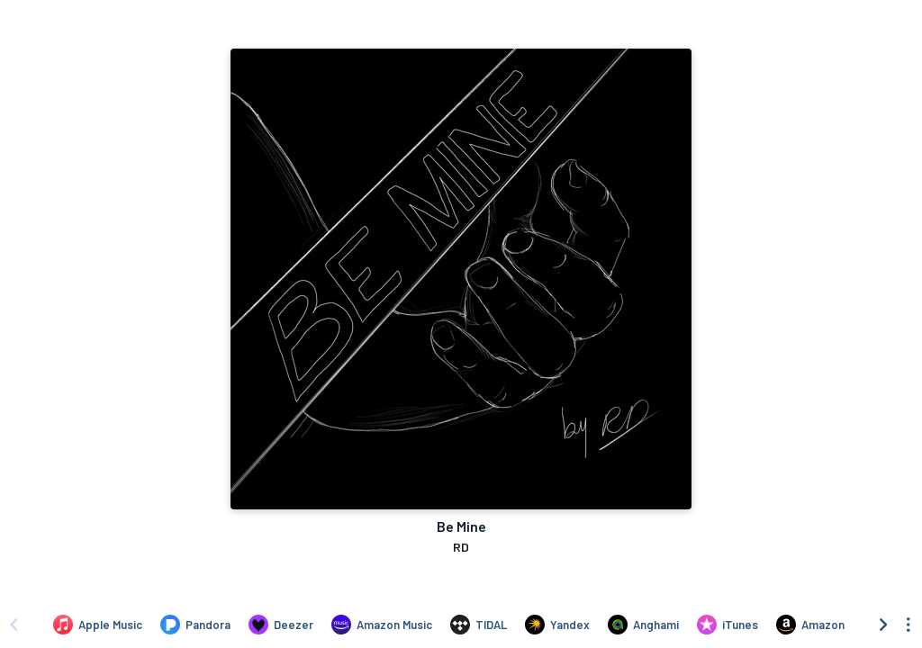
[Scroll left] (13, 624)
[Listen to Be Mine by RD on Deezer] (281, 625)
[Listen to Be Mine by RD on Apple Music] (97, 625)
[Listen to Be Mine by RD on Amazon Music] (381, 625)
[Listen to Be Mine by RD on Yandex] (557, 625)
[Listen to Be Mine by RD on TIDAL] (478, 625)
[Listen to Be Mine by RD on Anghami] (643, 625)
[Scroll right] (883, 624)
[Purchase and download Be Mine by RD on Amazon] (810, 625)
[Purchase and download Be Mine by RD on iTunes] (727, 625)
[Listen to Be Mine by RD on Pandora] (195, 625)
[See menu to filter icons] (908, 624)
